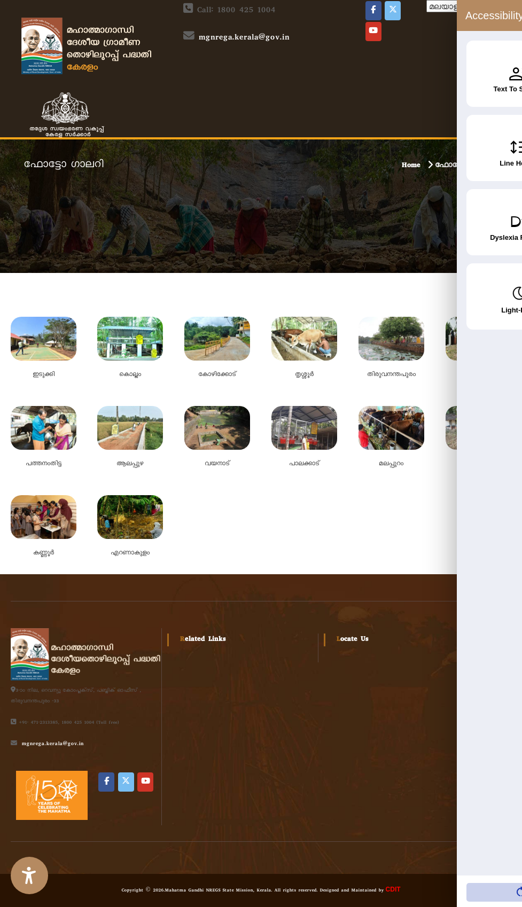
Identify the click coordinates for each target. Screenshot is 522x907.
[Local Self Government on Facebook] (373, 10)
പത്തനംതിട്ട (43, 464)
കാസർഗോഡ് (478, 464)
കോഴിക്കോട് (217, 375)
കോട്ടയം (478, 375)
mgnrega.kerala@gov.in (243, 38)
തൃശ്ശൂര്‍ (304, 375)
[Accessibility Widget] (29, 875)
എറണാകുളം (130, 553)
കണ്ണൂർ (43, 553)
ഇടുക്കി (43, 375)
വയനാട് (217, 464)
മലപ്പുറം (391, 464)
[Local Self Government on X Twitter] (393, 10)
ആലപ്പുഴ (129, 464)
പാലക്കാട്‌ (304, 464)
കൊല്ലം (130, 375)
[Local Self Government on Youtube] (373, 31)
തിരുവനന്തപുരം (391, 375)
